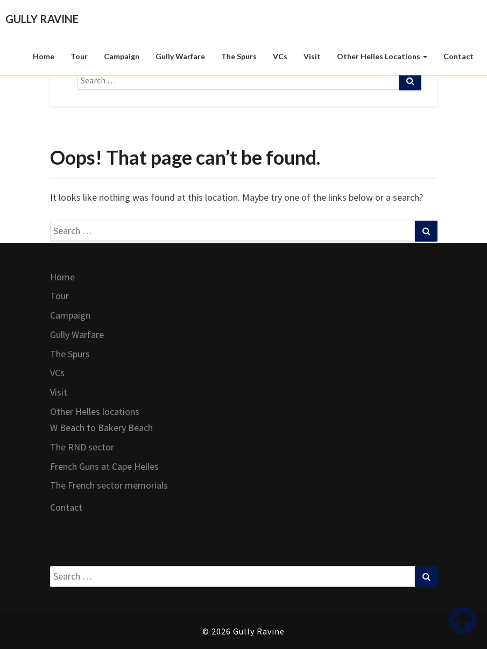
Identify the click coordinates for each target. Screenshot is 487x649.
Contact (458, 56)
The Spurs (239, 56)
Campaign (121, 56)
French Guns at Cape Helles (104, 466)
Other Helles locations (382, 56)
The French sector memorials (109, 485)
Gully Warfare (180, 56)
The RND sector (82, 447)
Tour (79, 56)
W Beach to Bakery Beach (101, 427)
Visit (312, 56)
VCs (280, 56)
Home (43, 56)
